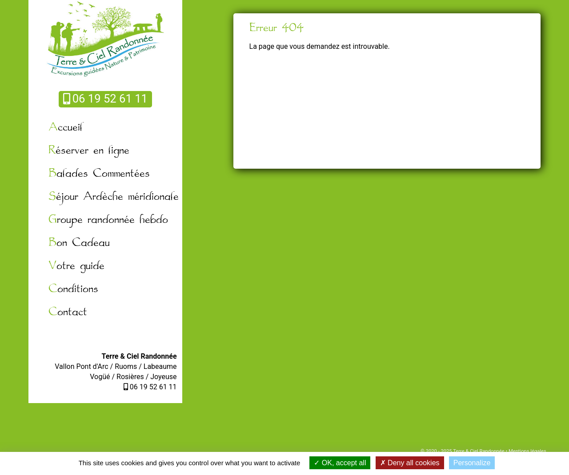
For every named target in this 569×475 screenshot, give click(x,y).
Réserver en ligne (88, 150)
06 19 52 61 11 (105, 98)
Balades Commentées (99, 173)
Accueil (65, 127)
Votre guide (76, 266)
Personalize (472, 463)
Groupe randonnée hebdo (108, 220)
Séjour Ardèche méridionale (113, 197)
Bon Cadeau (79, 243)
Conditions (73, 289)
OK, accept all (340, 463)
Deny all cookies (410, 463)
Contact (67, 312)
